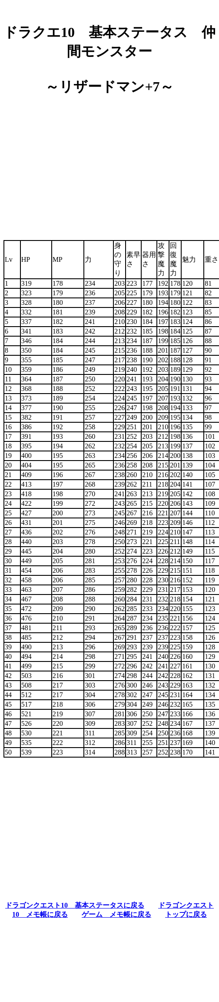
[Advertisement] (109, 164)
